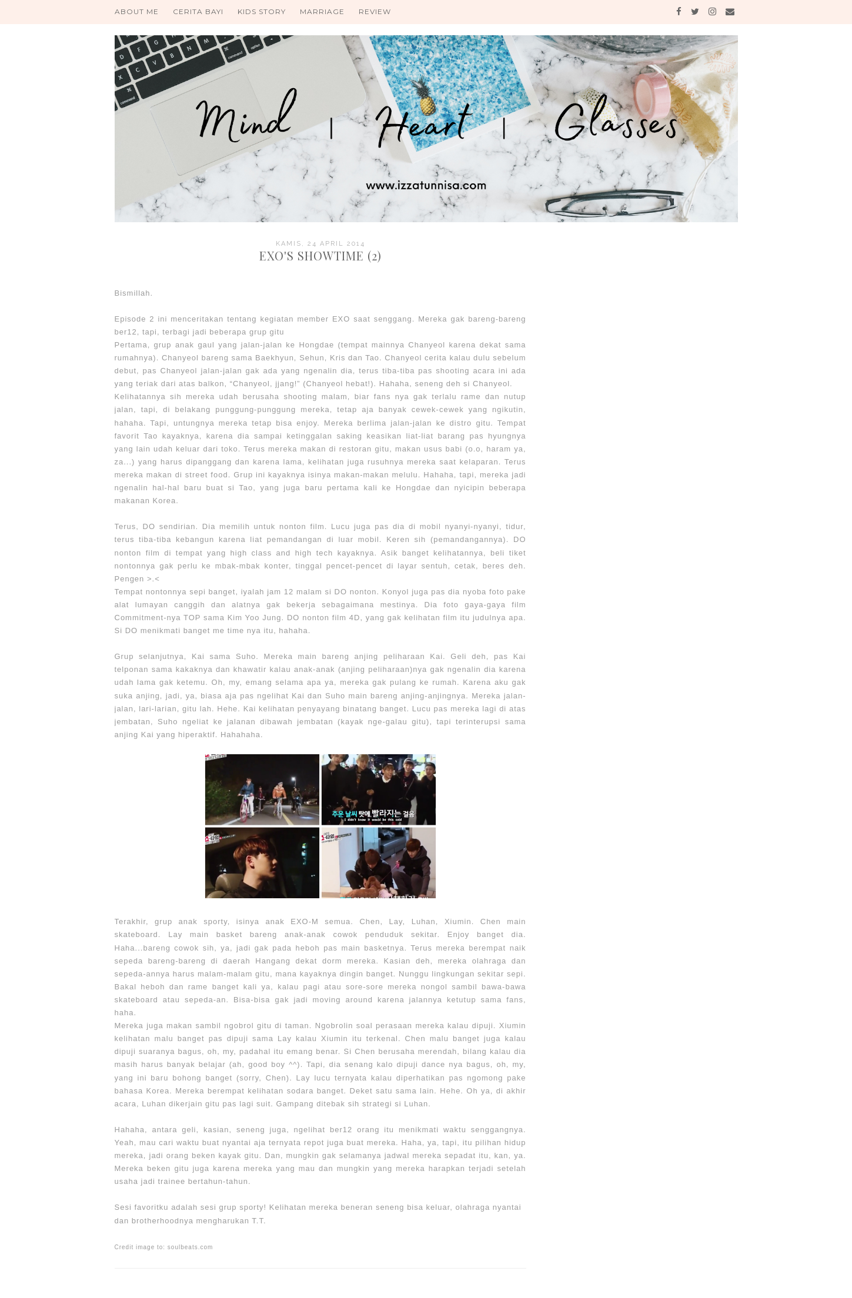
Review (375, 11)
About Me (137, 11)
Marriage (322, 11)
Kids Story (262, 11)
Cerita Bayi (198, 11)
